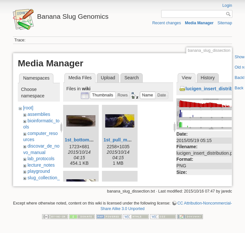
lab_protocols (41, 158)
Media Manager (199, 23)
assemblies (39, 114)
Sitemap (224, 23)
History (208, 77)
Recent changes (166, 23)
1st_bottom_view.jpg (87, 139)
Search (131, 77)
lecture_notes (41, 165)
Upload (108, 77)
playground (39, 171)
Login (227, 5)
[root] (28, 107)
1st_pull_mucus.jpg (125, 139)
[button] (103, 95)
